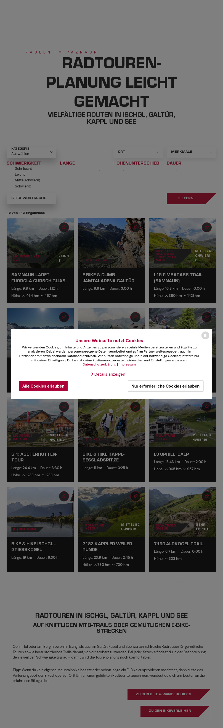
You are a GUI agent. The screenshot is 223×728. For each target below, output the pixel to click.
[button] (108, 374)
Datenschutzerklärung (99, 364)
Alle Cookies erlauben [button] (43, 385)
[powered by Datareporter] (205, 338)
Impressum (127, 364)
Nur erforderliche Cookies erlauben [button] (165, 385)
